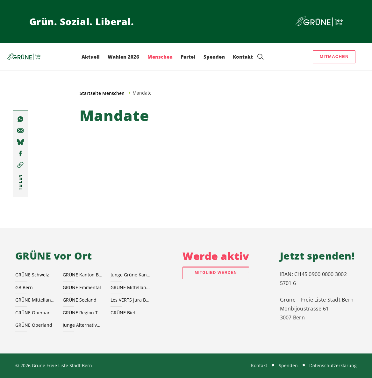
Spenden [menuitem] (214, 56)
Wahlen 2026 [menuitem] (123, 56)
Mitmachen (334, 56)
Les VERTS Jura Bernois (131, 300)
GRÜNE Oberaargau (35, 313)
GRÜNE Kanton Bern (83, 275)
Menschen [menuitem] (160, 56)
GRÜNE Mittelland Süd (35, 300)
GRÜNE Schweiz (32, 275)
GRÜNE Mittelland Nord (131, 287)
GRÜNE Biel (123, 313)
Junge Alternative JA (83, 325)
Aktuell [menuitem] (91, 56)
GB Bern (24, 287)
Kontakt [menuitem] (243, 56)
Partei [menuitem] (188, 56)
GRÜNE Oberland (33, 325)
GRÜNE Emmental (82, 287)
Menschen (113, 93)
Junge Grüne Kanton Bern (131, 275)
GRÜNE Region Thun (83, 313)
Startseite (90, 93)
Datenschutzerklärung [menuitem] (333, 365)
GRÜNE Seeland (80, 300)
